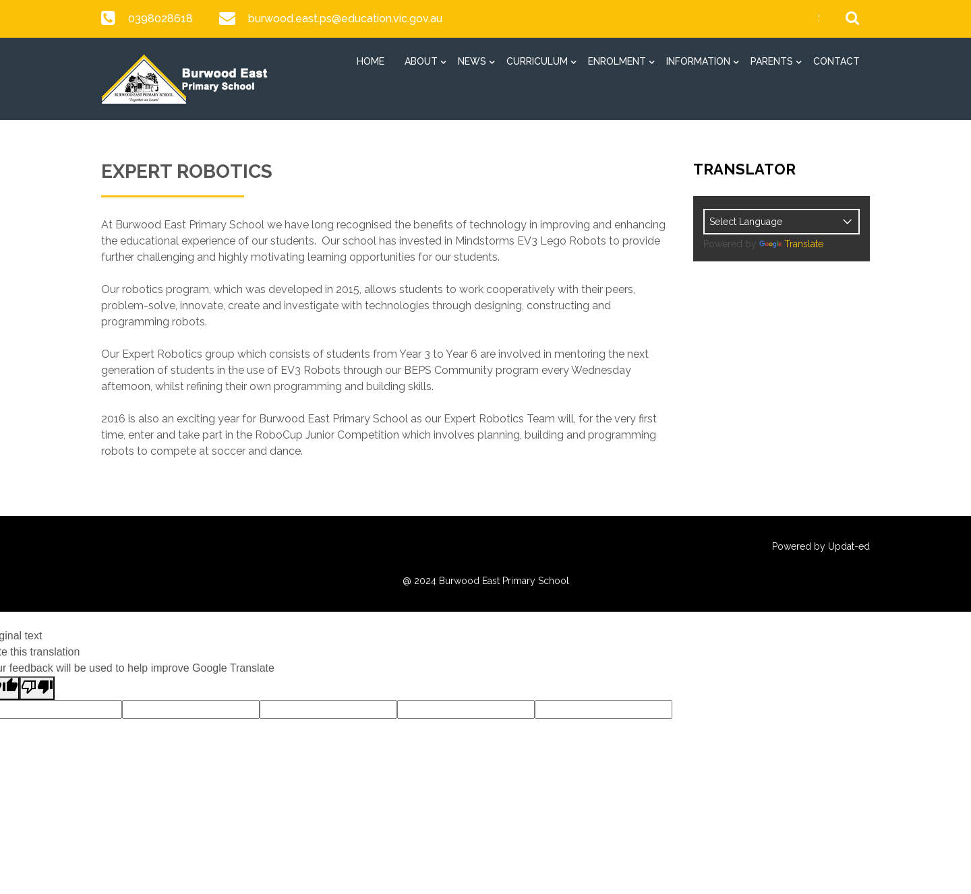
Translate (791, 243)
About (421, 61)
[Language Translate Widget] (781, 221)
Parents (772, 61)
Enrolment (617, 61)
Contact (836, 61)
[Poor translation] (37, 688)
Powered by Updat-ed (821, 546)
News (472, 61)
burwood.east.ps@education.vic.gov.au (343, 18)
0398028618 (160, 18)
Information (698, 61)
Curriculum (537, 61)
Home (370, 61)
